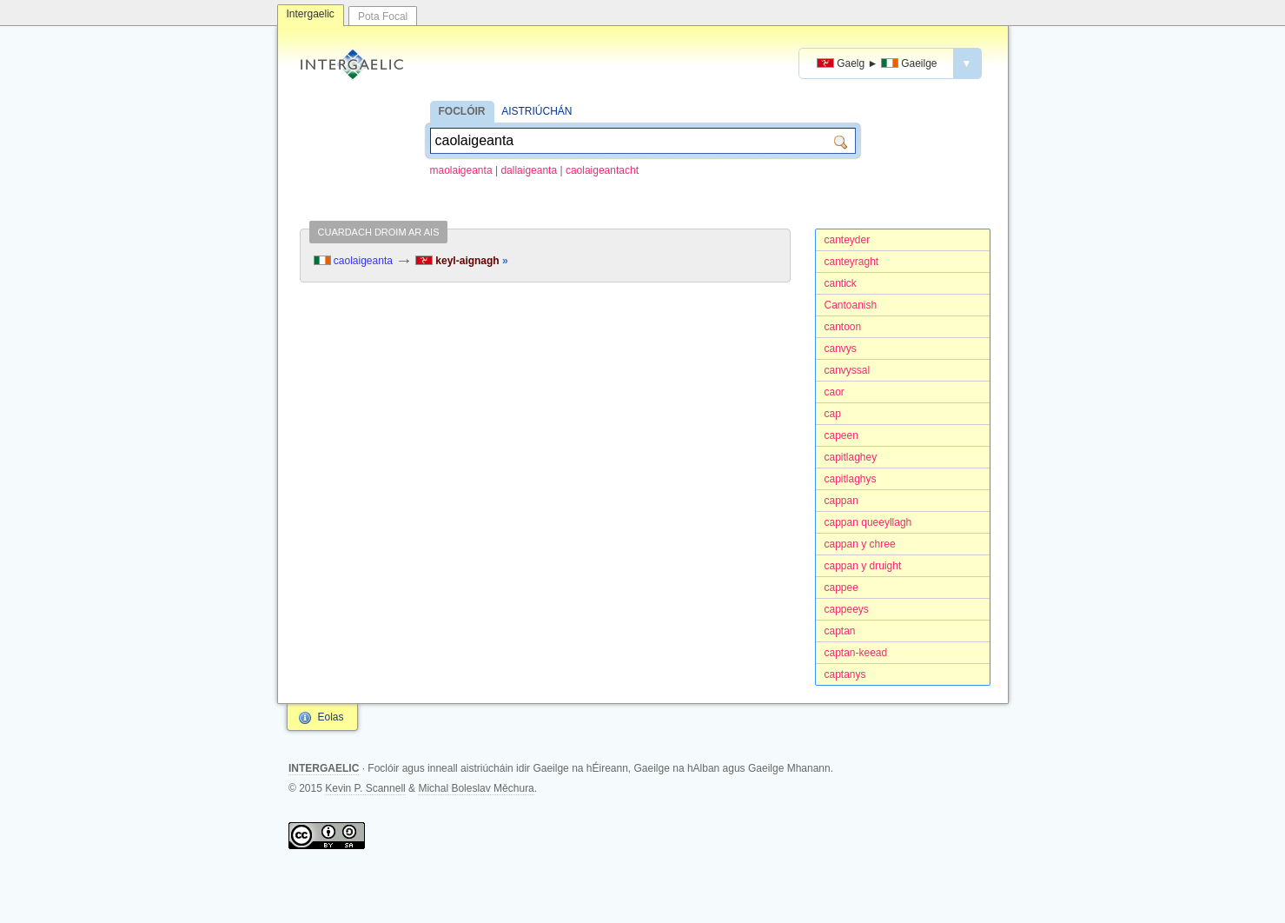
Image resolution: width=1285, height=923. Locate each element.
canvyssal (848, 370)
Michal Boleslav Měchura (475, 788)
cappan (841, 501)
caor (835, 392)
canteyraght (852, 262)
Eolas (331, 717)
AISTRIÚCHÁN (536, 111)
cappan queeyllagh (868, 522)
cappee (841, 587)
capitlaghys (851, 479)
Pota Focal (382, 16)
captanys (845, 674)
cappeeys (847, 609)
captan (840, 631)
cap (833, 414)
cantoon (843, 327)
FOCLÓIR (462, 111)
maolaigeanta (461, 170)
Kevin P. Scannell (365, 788)
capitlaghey (851, 457)
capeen (841, 435)
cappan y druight (863, 566)
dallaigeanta (528, 170)
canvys (841, 348)
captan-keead (856, 653)
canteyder (848, 240)
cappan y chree (860, 544)
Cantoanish (851, 305)
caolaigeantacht (602, 170)
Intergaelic (310, 14)
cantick (841, 283)
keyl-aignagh (461, 261)
